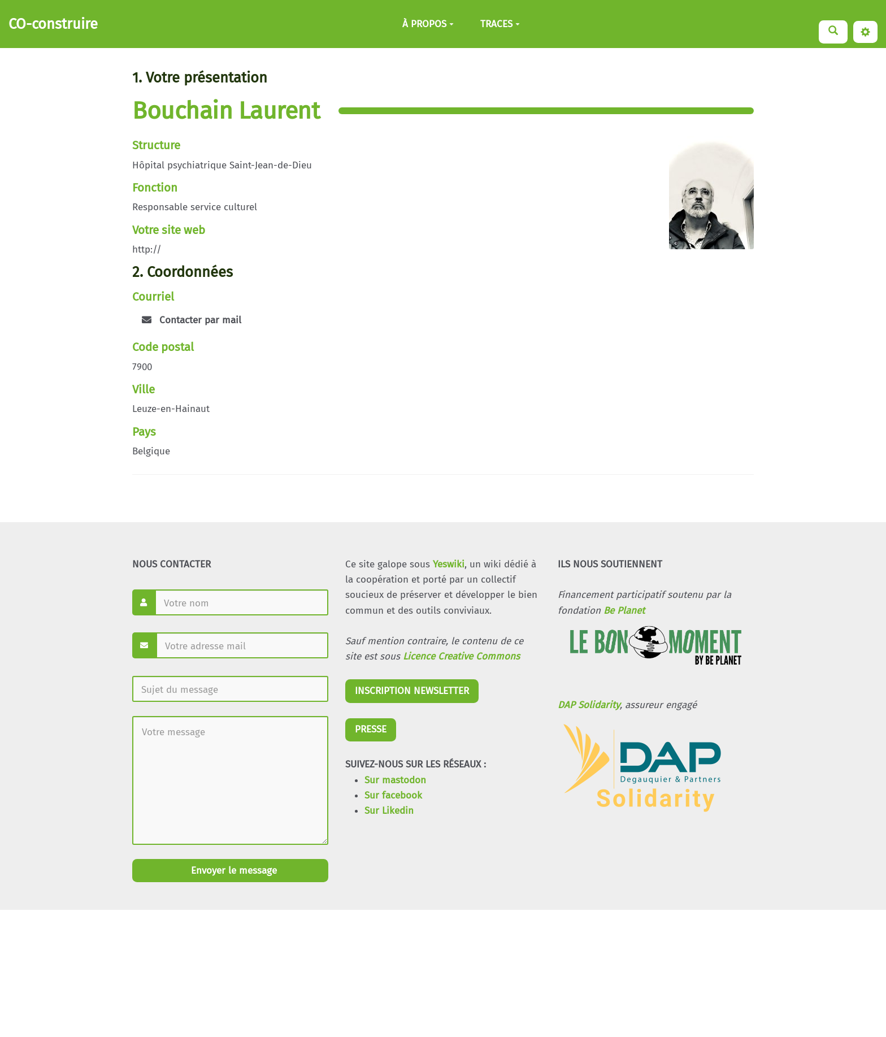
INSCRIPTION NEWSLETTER (412, 691)
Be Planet (624, 611)
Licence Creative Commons (461, 656)
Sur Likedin (389, 811)
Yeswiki (448, 564)
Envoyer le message (232, 871)
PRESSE (370, 729)
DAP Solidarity (589, 705)
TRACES (500, 24)
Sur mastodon (395, 780)
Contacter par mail (191, 320)
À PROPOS (428, 24)
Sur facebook (393, 795)
